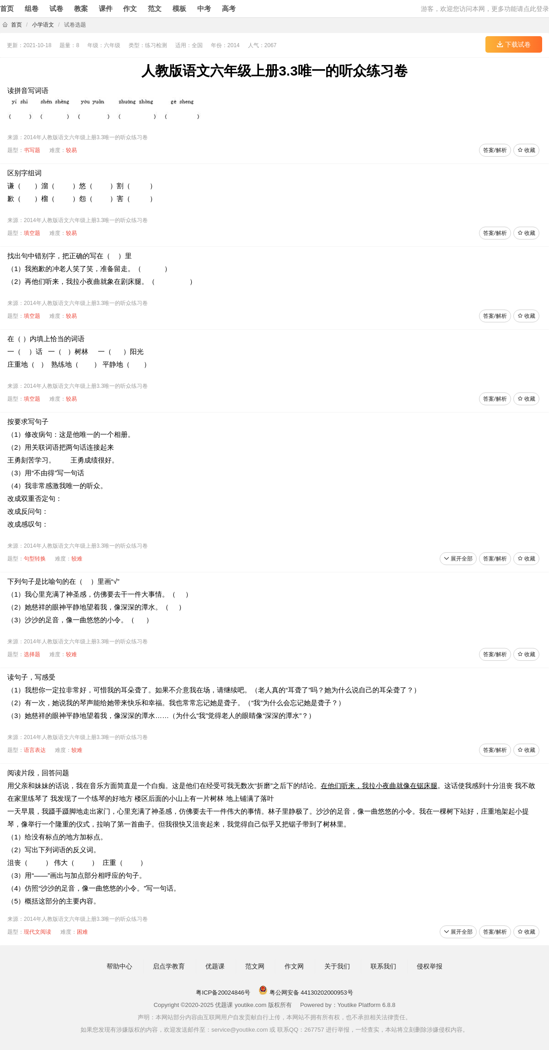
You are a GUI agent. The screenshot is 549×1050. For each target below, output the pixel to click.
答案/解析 (494, 150)
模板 (179, 8)
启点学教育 (169, 966)
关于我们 (337, 966)
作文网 (294, 966)
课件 (106, 8)
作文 (130, 8)
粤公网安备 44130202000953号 (305, 992)
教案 (81, 8)
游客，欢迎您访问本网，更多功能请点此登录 (485, 8)
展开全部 (458, 558)
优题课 (215, 966)
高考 (229, 8)
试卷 (56, 8)
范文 (154, 8)
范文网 (254, 966)
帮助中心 (119, 966)
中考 (204, 8)
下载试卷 (514, 44)
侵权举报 (429, 966)
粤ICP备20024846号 (223, 992)
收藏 (526, 150)
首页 (7, 8)
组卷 (31, 8)
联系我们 (383, 966)
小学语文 (43, 25)
